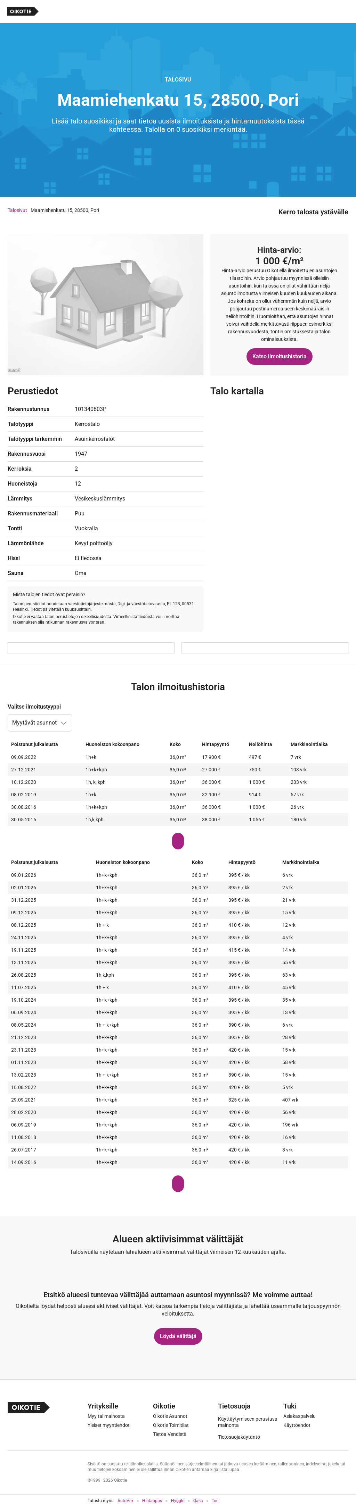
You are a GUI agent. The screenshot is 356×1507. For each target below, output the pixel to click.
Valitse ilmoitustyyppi (34, 706)
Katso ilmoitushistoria (279, 356)
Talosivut (17, 210)
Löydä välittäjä (178, 1336)
